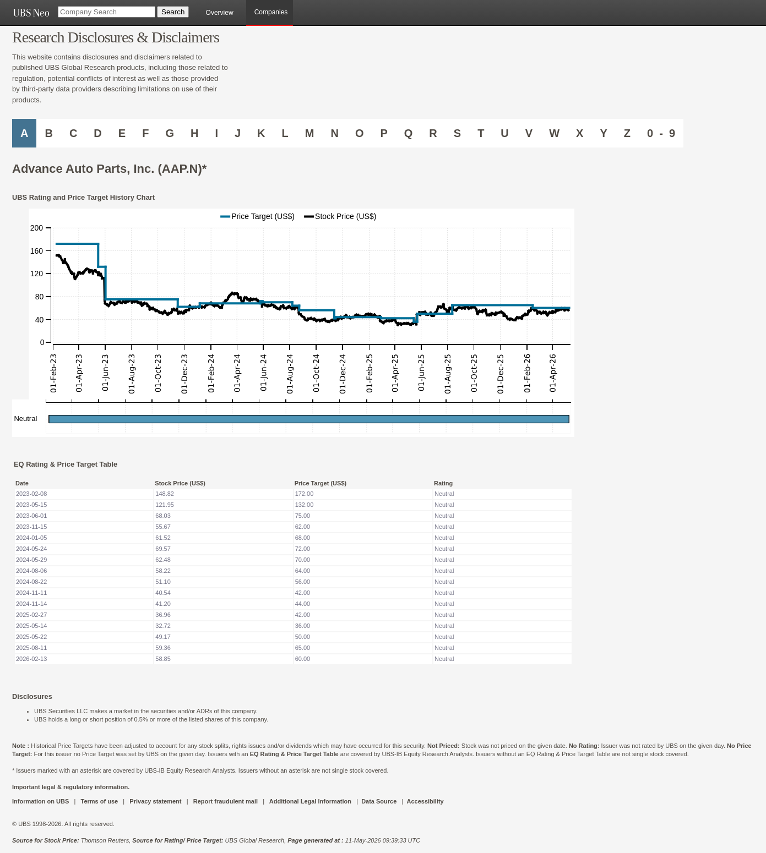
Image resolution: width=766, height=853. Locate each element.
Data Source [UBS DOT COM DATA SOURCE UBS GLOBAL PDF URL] (378, 801)
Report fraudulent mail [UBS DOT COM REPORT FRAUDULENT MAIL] (225, 801)
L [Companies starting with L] (285, 133)
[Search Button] (173, 12)
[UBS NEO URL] (31, 12)
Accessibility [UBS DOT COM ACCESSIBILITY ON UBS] (424, 801)
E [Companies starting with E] (122, 133)
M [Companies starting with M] (309, 133)
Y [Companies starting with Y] (603, 133)
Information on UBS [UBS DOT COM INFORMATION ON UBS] (41, 801)
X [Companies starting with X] (579, 133)
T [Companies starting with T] (480, 133)
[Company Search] (106, 12)
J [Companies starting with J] (238, 133)
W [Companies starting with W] (554, 133)
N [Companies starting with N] (334, 133)
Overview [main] (219, 13)
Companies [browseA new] (271, 12)
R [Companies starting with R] (433, 133)
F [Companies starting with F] (145, 133)
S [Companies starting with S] (457, 133)
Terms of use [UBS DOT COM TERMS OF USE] (99, 801)
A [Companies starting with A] (24, 133)
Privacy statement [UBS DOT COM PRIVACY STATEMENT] (155, 801)
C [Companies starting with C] (73, 133)
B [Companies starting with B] (48, 133)
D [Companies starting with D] (97, 133)
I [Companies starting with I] (216, 133)
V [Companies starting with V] (529, 133)
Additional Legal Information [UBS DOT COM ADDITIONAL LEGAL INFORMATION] (310, 801)
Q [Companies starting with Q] (408, 133)
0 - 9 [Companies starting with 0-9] (661, 133)
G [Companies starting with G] (169, 133)
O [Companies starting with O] (359, 133)
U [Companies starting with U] (504, 133)
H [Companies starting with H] (194, 133)
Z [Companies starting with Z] (627, 133)
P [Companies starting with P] (383, 133)
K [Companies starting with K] (261, 133)
